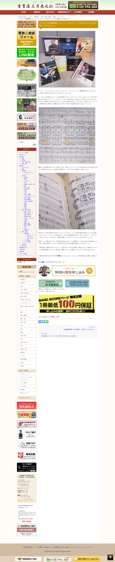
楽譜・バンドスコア (29, 218)
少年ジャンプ (30, 235)
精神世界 (26, 230)
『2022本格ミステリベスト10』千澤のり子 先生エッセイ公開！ (58, 336)
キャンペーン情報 (23, 152)
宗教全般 (22, 283)
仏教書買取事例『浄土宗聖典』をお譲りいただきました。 (80, 329)
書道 (25, 221)
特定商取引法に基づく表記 (61, 547)
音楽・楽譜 (23, 322)
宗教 (25, 191)
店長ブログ (22, 154)
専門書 (23, 160)
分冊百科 (24, 170)
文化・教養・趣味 (26, 161)
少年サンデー (30, 238)
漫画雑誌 (26, 233)
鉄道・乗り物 (27, 214)
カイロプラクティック (29, 196)
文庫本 (26, 220)
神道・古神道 (27, 194)
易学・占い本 (27, 211)
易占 (21, 329)
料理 (25, 226)
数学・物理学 (27, 197)
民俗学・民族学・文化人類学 (29, 185)
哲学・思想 (27, 187)
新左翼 (26, 177)
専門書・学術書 (24, 276)
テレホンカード (25, 167)
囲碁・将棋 (27, 223)
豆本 (25, 228)
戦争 (25, 179)
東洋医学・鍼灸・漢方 (25, 299)
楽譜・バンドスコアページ (49, 262)
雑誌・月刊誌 (23, 370)
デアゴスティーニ (28, 172)
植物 (25, 208)
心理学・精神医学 (28, 201)
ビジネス (26, 181)
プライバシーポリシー (76, 547)
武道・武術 (23, 335)
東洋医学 (26, 189)
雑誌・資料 (24, 163)
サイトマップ (88, 547)
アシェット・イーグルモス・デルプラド (26, 378)
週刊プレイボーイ (24, 393)
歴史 (25, 203)
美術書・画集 (27, 216)
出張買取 (24, 245)
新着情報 (21, 251)
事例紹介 (21, 165)
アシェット (27, 174)
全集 (23, 158)
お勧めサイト (48, 547)
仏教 (25, 192)
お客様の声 (22, 249)
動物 (25, 206)
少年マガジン (30, 236)
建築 (25, 204)
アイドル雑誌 (27, 241)
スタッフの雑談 (23, 253)
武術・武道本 (27, 213)
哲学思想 (22, 279)
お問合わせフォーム (23, 507)
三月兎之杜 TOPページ (29, 547)
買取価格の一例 (23, 247)
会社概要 (40, 547)
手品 (25, 182)
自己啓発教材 (27, 199)
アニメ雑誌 (27, 240)
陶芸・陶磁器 (27, 225)
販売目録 (21, 156)
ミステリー (24, 243)
